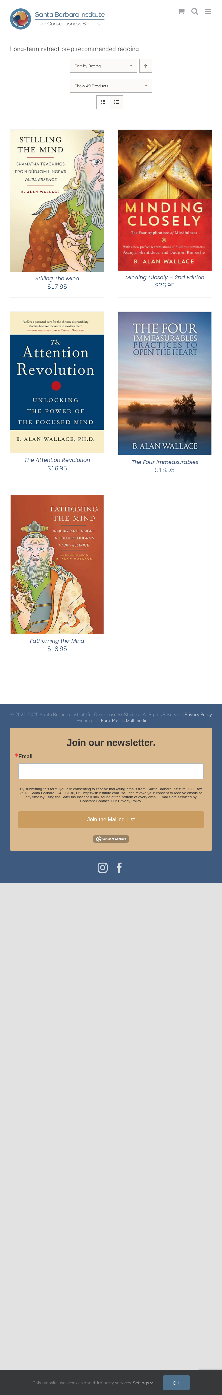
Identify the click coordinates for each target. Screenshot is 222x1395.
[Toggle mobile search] (194, 11)
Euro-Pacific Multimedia (124, 720)
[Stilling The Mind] (57, 134)
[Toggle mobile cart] (181, 11)
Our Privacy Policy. (126, 801)
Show (91, 85)
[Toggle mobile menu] (208, 11)
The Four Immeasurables (165, 462)
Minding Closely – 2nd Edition (164, 277)
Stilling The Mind (57, 278)
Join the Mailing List (111, 819)
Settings (143, 1382)
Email (25, 756)
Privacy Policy (198, 714)
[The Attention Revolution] (57, 316)
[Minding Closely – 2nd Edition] (165, 134)
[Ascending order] (145, 66)
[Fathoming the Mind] (57, 499)
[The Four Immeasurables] (165, 316)
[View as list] (116, 102)
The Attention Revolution (57, 460)
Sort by (88, 65)
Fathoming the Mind (57, 641)
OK (176, 1383)
